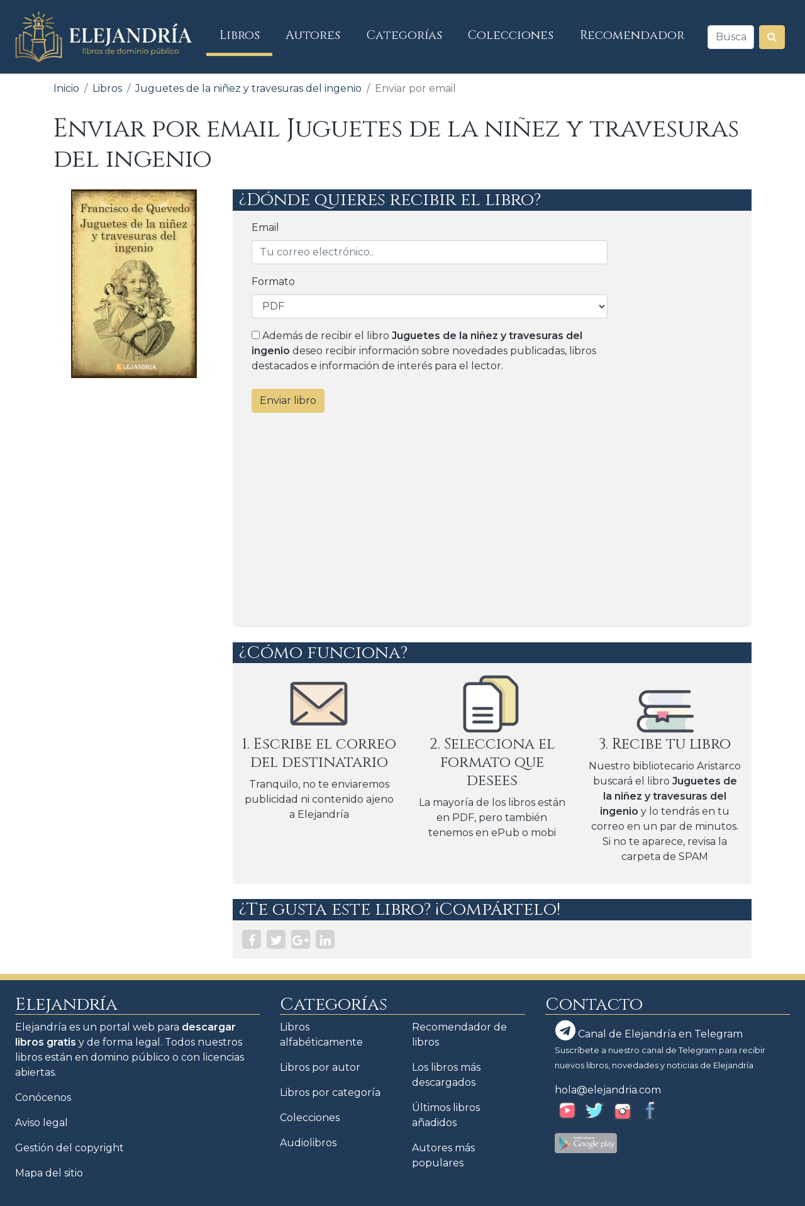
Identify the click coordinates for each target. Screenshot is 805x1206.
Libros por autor (320, 1067)
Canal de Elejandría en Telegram (649, 1030)
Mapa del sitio (49, 1173)
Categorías (404, 35)
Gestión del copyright (69, 1148)
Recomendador (632, 35)
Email (265, 227)
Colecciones (510, 35)
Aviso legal (41, 1123)
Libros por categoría (330, 1092)
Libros (246, 34)
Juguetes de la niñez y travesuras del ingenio (248, 88)
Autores (313, 35)
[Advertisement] (492, 520)
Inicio (66, 88)
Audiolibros (308, 1143)
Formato (273, 282)
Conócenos (43, 1097)
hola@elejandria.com (608, 1090)
